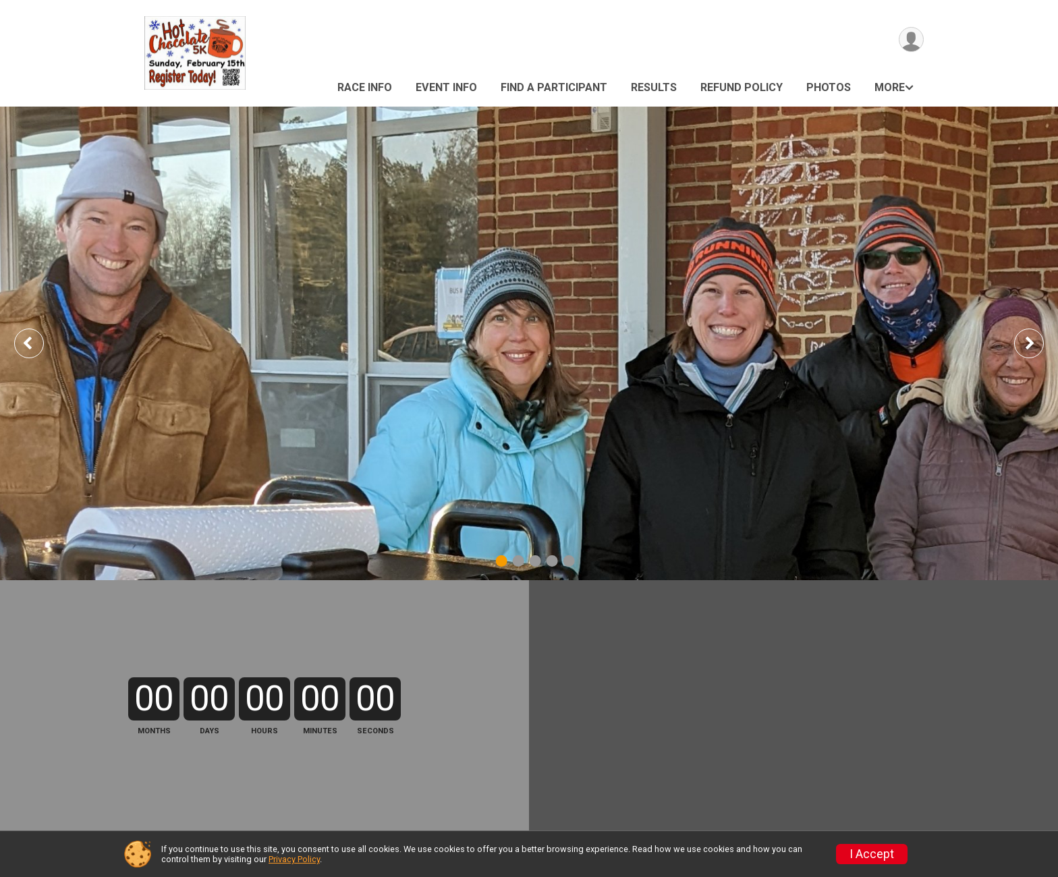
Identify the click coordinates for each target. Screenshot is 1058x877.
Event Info (446, 87)
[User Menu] (911, 39)
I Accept (872, 854)
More (889, 87)
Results (654, 87)
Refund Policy (741, 87)
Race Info (364, 87)
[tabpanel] (529, 343)
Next (1039, 343)
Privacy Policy (294, 859)
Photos (828, 87)
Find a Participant (554, 87)
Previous (38, 343)
